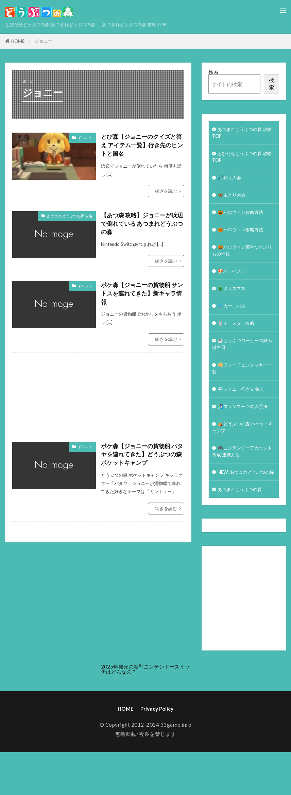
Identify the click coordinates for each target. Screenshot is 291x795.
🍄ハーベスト (234, 282)
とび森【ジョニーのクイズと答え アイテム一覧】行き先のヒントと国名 (141, 145)
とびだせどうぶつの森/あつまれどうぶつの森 (57, 24)
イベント (85, 137)
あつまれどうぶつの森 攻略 (69, 217)
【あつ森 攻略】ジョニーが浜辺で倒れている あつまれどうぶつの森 (141, 225)
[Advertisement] (151, 397)
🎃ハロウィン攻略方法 (244, 219)
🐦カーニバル (234, 319)
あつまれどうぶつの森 (243, 524)
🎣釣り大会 (231, 182)
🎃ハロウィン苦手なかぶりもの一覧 (243, 260)
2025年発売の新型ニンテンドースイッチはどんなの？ (145, 704)
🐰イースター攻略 (239, 337)
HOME (17, 41)
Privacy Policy (156, 744)
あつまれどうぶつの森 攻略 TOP (153, 24)
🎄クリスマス (234, 300)
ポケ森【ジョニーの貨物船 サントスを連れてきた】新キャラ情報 (141, 297)
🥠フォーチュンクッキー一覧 (243, 386)
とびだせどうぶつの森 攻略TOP (243, 160)
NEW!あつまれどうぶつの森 (242, 501)
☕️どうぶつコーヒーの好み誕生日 (243, 360)
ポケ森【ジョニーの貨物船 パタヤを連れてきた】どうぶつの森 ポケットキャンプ (141, 459)
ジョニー (43, 41)
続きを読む (166, 192)
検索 (213, 72)
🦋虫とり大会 (234, 201)
